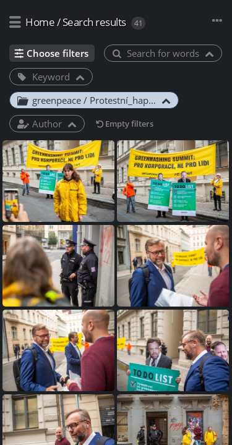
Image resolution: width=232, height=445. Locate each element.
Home (39, 22)
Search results (94, 22)
